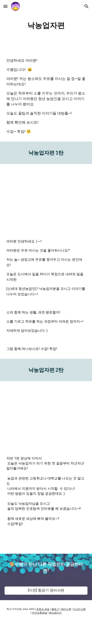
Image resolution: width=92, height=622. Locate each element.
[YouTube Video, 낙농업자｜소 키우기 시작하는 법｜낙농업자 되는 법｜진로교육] (46, 415)
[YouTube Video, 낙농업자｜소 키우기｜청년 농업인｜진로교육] (46, 197)
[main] (46, 25)
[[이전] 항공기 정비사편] (46, 590)
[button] (5, 6)
